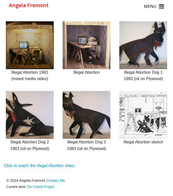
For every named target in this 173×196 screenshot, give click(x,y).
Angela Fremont (29, 5)
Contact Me (55, 180)
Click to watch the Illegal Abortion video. (40, 165)
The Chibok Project (40, 187)
